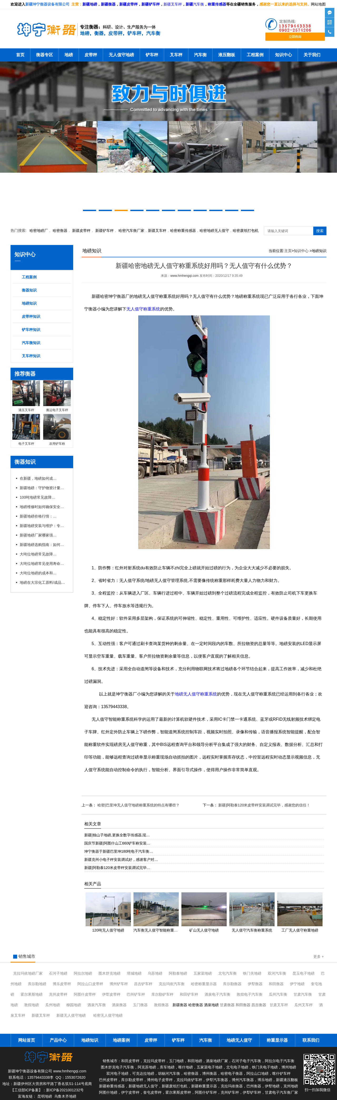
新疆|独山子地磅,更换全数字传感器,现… (117, 835)
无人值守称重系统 (143, 309)
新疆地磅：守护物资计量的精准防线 (43, 488)
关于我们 (312, 55)
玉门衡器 (140, 1005)
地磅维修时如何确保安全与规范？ (43, 507)
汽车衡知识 (31, 343)
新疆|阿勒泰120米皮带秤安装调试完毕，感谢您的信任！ (263, 805)
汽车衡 (198, 4)
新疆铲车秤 (104, 230)
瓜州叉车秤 (303, 1005)
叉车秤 (176, 55)
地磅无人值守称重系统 (196, 694)
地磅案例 (121, 1040)
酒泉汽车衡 (96, 1005)
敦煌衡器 (161, 1005)
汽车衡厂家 (131, 230)
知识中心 (283, 55)
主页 (288, 251)
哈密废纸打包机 (246, 230)
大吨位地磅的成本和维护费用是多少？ (38, 573)
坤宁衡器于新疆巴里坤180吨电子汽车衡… (118, 851)
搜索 (320, 231)
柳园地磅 (73, 1005)
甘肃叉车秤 (279, 1005)
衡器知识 (29, 290)
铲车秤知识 (31, 330)
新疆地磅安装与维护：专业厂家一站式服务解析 (43, 526)
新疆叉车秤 (172, 4)
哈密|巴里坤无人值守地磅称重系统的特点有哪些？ (138, 805)
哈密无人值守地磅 (108, 1015)
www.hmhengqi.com (184, 276)
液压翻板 (226, 55)
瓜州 (278, 994)
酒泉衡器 (119, 1005)
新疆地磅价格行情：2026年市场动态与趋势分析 (38, 516)
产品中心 (58, 1040)
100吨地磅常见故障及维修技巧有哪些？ (38, 497)
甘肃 (303, 994)
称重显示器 (277, 1040)
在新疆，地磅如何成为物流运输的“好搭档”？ (38, 478)
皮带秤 (91, 55)
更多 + (318, 956)
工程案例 (255, 55)
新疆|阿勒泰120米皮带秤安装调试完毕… (117, 868)
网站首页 (26, 1040)
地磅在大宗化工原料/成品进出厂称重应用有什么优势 (43, 582)
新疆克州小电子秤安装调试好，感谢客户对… (121, 859)
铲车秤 (152, 55)
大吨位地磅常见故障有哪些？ (38, 554)
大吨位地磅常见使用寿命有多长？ (43, 563)
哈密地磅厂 (38, 230)
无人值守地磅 (121, 55)
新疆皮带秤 (81, 230)
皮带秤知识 (31, 316)
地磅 (69, 55)
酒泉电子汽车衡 (217, 994)
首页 (20, 55)
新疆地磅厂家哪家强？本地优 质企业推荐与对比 (38, 535)
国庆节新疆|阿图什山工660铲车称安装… (117, 843)
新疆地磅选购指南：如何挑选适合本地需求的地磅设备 (43, 545)
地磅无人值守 (214, 230)
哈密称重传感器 (183, 230)
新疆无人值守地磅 (71, 1015)
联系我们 (311, 1040)
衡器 (60, 230)
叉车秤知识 (31, 356)
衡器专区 (44, 55)
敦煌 (249, 994)
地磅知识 (29, 303)
